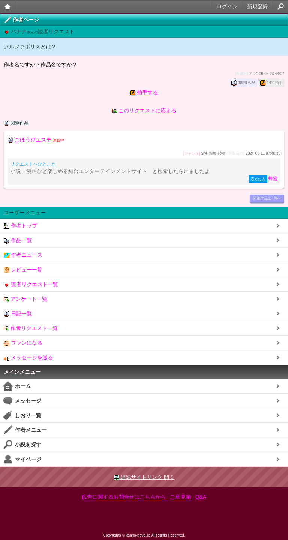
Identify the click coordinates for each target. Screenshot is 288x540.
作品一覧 (18, 240)
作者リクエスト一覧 (31, 328)
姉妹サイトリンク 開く (144, 477)
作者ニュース (23, 255)
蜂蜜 (273, 178)
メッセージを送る (28, 357)
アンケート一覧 (25, 299)
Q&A (201, 497)
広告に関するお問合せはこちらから (124, 497)
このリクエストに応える (147, 110)
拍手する (147, 92)
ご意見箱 (180, 497)
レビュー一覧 (23, 270)
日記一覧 (18, 314)
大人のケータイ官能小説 (7, 6)
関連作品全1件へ (267, 198)
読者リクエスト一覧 (31, 284)
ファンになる (23, 343)
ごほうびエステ (33, 140)
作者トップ (20, 226)
